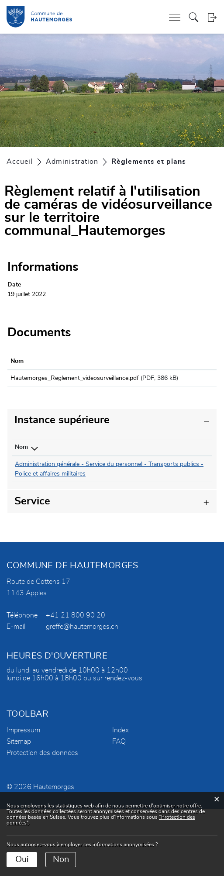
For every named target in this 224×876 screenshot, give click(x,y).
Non (61, 859)
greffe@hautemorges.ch (82, 693)
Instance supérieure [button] (62, 429)
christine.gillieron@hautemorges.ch (161, 474)
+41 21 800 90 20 (75, 682)
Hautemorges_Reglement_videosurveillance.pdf (74, 378)
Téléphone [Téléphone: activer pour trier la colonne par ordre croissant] (82, 457)
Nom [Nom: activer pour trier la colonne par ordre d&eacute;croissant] (21, 457)
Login (212, 17)
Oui (22, 859)
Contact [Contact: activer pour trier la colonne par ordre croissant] (125, 457)
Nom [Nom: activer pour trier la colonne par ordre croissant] (17, 361)
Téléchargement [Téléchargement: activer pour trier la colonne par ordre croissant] (185, 361)
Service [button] (32, 568)
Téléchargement (188, 380)
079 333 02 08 (88, 474)
